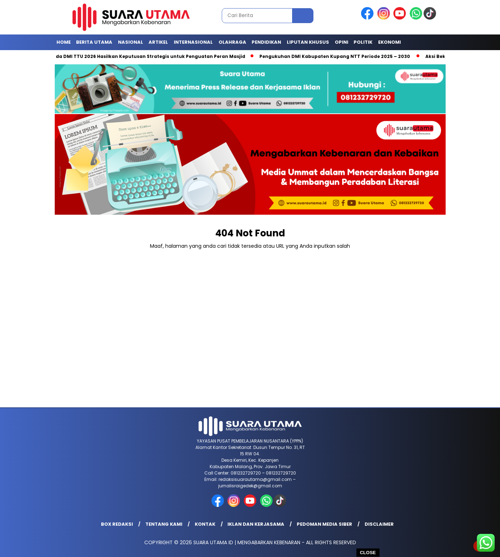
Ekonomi (389, 42)
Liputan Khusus (308, 42)
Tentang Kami (163, 524)
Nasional (130, 42)
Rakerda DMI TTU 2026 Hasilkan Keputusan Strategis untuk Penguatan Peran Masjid (146, 56)
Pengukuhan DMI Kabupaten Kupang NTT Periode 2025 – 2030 (338, 56)
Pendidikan (266, 42)
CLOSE (368, 552)
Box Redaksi (117, 524)
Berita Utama (94, 42)
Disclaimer (379, 524)
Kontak (205, 524)
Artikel (158, 42)
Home (64, 42)
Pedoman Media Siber (324, 524)
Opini (341, 42)
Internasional (193, 42)
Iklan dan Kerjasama (255, 524)
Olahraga (232, 42)
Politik (363, 42)
